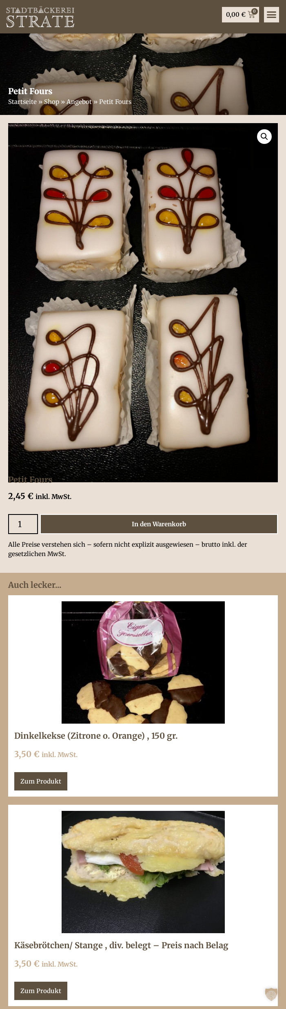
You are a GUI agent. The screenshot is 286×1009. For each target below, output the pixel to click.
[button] (271, 994)
